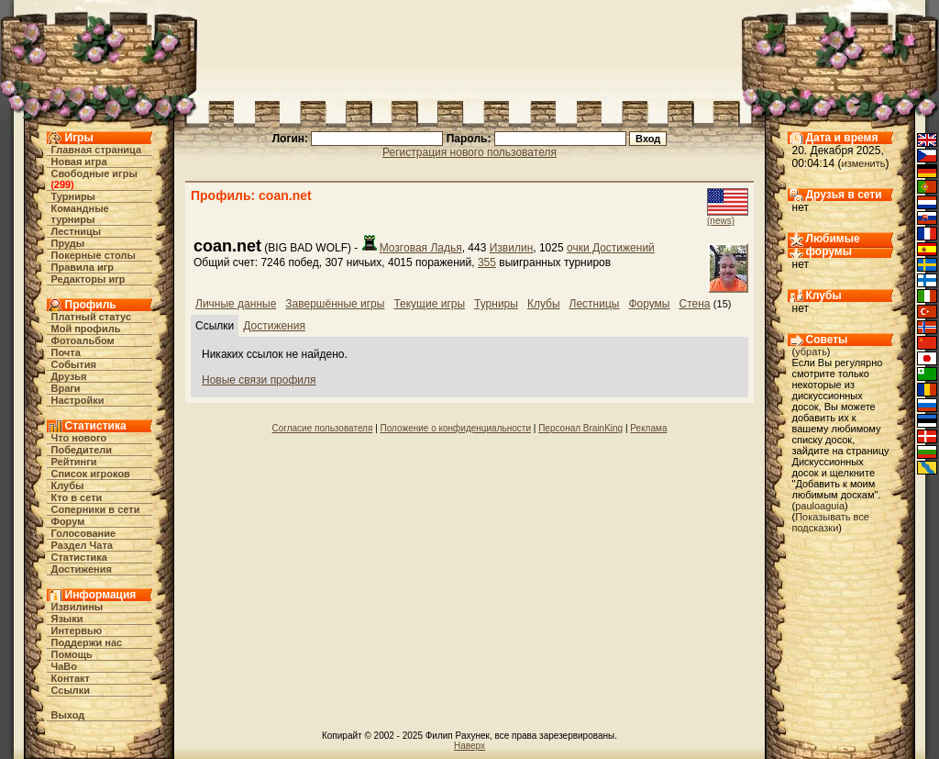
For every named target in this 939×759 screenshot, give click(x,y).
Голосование (83, 533)
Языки (67, 618)
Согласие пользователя (322, 428)
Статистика (79, 557)
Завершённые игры (334, 303)
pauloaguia (820, 505)
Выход (68, 714)
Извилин (512, 247)
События (73, 364)
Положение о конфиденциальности (456, 428)
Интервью (77, 630)
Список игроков (90, 473)
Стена (695, 303)
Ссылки (71, 690)
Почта (66, 352)
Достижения (81, 569)
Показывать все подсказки (830, 522)
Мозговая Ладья (421, 247)
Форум (68, 521)
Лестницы (76, 231)
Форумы (648, 303)
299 (62, 184)
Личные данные (235, 303)
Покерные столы (93, 255)
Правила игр (83, 267)
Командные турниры (80, 214)
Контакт (70, 678)
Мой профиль (86, 328)
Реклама (648, 428)
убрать (811, 351)
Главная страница (96, 149)
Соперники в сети (95, 509)
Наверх (469, 746)
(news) (721, 221)
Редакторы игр (88, 279)
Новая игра (79, 161)
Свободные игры (94, 173)
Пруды (68, 243)
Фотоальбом (83, 340)
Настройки (78, 400)
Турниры (73, 196)
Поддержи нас (87, 642)
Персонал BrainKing (580, 428)
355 (487, 262)
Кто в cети (77, 497)
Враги (66, 388)
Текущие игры (429, 303)
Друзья (69, 376)
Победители (82, 449)
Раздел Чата (82, 545)
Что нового (79, 437)
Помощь (72, 654)
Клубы (67, 485)
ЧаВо (64, 666)
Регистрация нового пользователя (469, 152)
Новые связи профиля (259, 380)
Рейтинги (74, 461)
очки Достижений (611, 247)
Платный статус (91, 316)
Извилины (77, 606)
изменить (864, 163)
